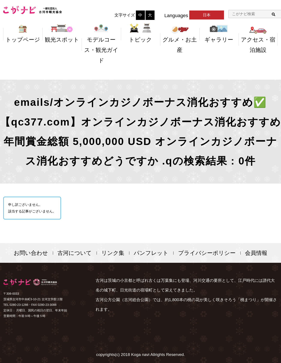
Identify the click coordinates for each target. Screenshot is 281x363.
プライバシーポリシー (207, 253)
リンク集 (112, 253)
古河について (74, 253)
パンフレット (151, 253)
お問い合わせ (31, 253)
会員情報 (256, 253)
